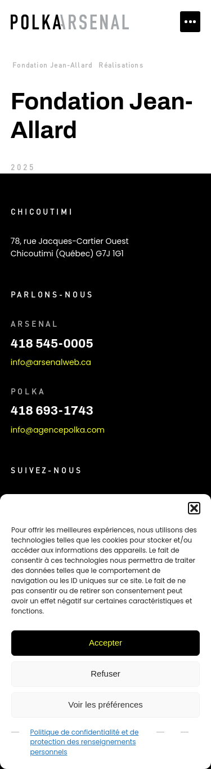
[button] (194, 508)
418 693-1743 (52, 410)
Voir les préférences (105, 704)
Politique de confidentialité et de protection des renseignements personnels (84, 742)
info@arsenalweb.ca (51, 362)
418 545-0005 (52, 343)
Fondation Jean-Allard (52, 65)
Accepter (105, 642)
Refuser (105, 673)
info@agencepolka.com (58, 429)
